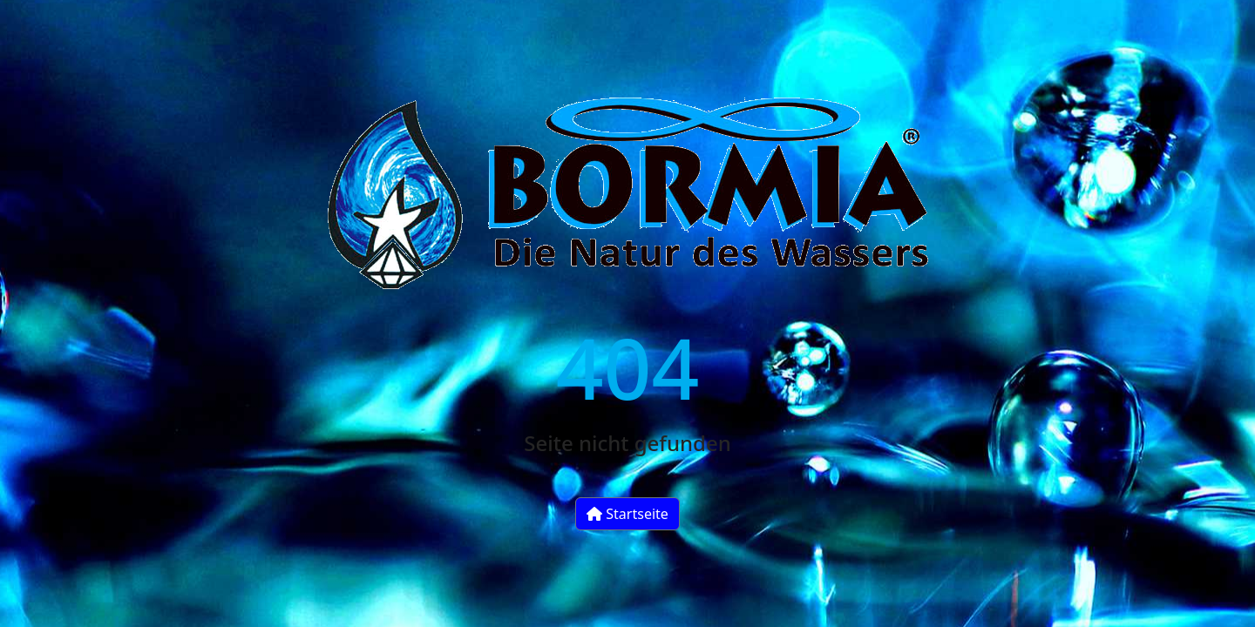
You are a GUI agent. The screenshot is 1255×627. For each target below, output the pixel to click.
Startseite (627, 513)
